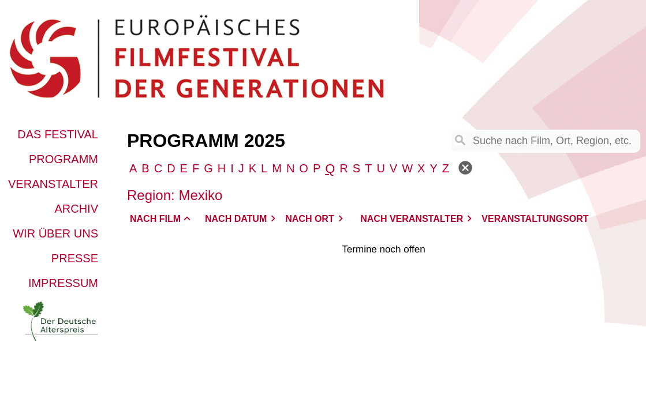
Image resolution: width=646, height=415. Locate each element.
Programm (63, 159)
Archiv (76, 208)
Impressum (63, 283)
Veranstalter (53, 184)
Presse (74, 258)
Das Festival (57, 134)
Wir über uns (55, 233)
